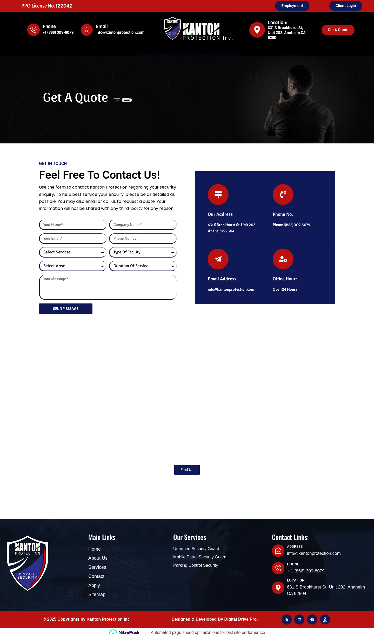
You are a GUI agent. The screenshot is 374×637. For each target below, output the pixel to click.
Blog (254, 55)
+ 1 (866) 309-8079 (306, 571)
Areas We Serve (220, 54)
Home (119, 55)
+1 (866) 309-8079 (58, 32)
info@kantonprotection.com (120, 32)
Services (177, 54)
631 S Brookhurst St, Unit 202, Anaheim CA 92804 (287, 32)
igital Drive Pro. (242, 619)
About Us (145, 55)
